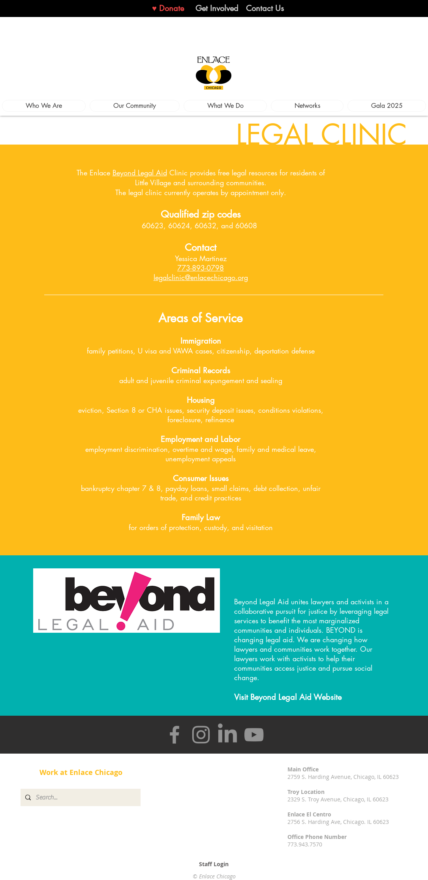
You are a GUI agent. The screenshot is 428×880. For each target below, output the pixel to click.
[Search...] (80, 797)
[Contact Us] (265, 8)
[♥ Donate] (168, 8)
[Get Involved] (216, 8)
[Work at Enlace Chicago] (80, 772)
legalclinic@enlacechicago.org (201, 277)
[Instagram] (201, 734)
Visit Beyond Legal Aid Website (288, 697)
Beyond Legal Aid (140, 172)
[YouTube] (254, 734)
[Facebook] (174, 734)
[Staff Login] (214, 864)
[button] (44, 106)
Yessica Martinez (201, 263)
